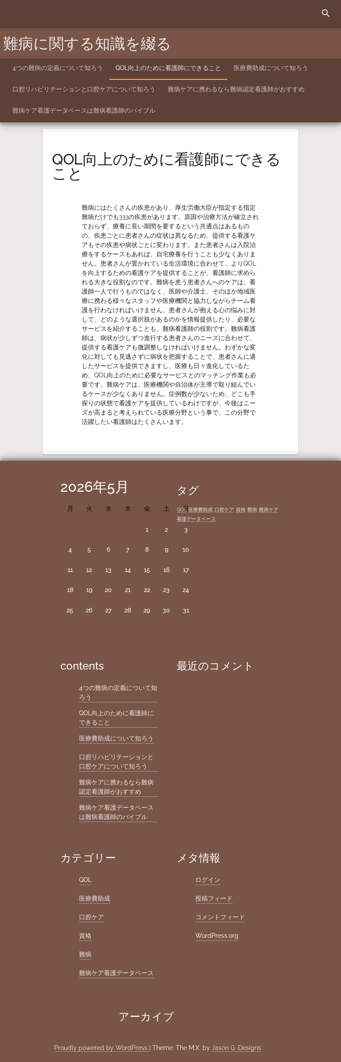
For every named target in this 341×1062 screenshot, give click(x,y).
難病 (85, 954)
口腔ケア (91, 917)
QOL (85, 879)
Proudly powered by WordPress (101, 1047)
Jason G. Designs (236, 1047)
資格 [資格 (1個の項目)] (241, 509)
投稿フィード (214, 898)
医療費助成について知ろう (271, 67)
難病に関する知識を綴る (87, 43)
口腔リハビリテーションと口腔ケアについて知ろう (83, 89)
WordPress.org (216, 935)
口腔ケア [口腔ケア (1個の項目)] (224, 509)
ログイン (207, 879)
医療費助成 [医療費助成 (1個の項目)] (200, 509)
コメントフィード (220, 917)
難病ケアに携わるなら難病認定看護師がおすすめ (236, 89)
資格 (85, 935)
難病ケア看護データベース (116, 972)
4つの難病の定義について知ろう (57, 67)
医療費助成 (94, 898)
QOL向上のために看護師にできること (168, 67)
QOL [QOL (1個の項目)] (181, 509)
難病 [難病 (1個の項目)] (252, 509)
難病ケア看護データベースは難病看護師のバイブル (83, 110)
